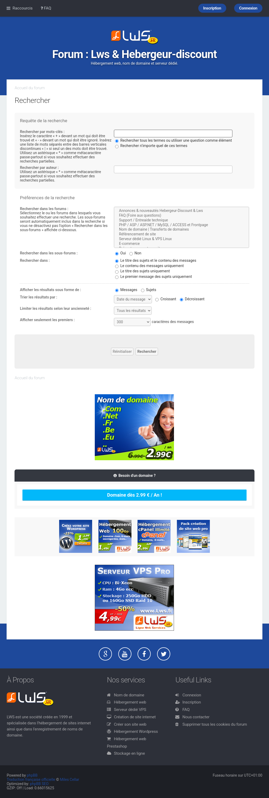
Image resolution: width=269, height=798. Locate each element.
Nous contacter (195, 717)
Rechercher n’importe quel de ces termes (151, 146)
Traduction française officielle (31, 779)
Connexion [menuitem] (248, 8)
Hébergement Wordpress (136, 731)
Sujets (148, 290)
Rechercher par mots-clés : (42, 132)
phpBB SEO (39, 784)
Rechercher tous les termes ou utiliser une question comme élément (173, 140)
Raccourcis (22, 8)
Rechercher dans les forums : (44, 209)
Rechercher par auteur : (39, 167)
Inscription (191, 702)
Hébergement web (130, 702)
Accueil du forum (30, 88)
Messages (126, 290)
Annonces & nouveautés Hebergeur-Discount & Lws (181, 210)
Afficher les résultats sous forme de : (50, 290)
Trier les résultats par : (38, 297)
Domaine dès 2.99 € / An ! (134, 495)
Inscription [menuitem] (212, 8)
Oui (120, 253)
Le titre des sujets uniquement (142, 271)
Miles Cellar (69, 779)
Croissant (165, 299)
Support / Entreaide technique (181, 220)
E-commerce (181, 243)
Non (135, 253)
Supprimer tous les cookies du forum (214, 724)
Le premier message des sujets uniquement (153, 276)
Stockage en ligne (129, 753)
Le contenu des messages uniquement (149, 266)
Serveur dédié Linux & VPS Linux (181, 239)
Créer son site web (130, 724)
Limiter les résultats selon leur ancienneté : (55, 308)
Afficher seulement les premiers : (47, 320)
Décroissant (192, 299)
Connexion (191, 695)
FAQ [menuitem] (46, 8)
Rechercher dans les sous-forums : (49, 253)
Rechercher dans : (35, 260)
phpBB (32, 775)
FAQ (186, 709)
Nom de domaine (129, 695)
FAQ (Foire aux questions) (181, 215)
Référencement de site (181, 234)
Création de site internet (135, 717)
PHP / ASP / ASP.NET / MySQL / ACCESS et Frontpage (181, 225)
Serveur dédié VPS (130, 709)
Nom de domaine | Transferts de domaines (181, 229)
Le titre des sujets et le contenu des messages (155, 260)
